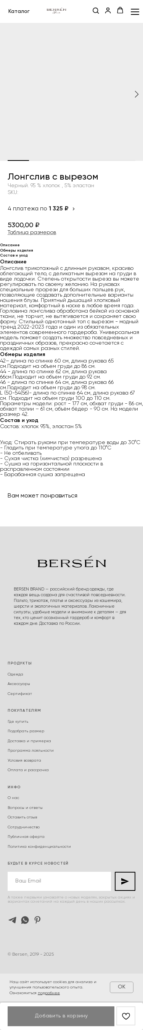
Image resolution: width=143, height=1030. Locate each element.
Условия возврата (24, 760)
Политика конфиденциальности (39, 847)
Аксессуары (19, 684)
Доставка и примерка (29, 741)
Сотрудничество (24, 827)
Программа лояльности (31, 750)
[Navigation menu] (135, 11)
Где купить (18, 722)
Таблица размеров (32, 232)
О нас (13, 798)
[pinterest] (37, 920)
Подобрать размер (26, 731)
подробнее (49, 993)
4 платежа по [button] (42, 209)
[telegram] (12, 920)
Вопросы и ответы (25, 808)
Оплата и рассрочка (28, 770)
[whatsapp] (25, 920)
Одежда (15, 674)
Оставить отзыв (22, 817)
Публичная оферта (26, 837)
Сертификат (20, 694)
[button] (95, 11)
